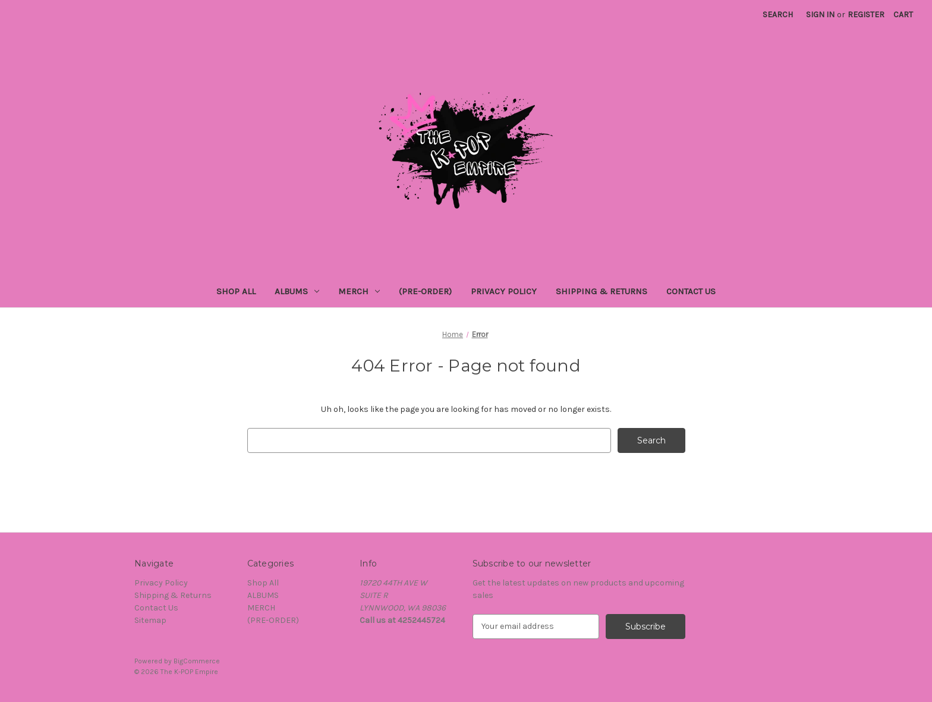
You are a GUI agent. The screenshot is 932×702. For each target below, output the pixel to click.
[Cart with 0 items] (903, 14)
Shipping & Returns (601, 291)
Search (778, 15)
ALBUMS (297, 291)
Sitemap (150, 620)
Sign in (820, 15)
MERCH (359, 291)
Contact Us (691, 291)
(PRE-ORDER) (425, 291)
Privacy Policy (504, 291)
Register (866, 15)
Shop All (236, 291)
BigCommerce (197, 661)
